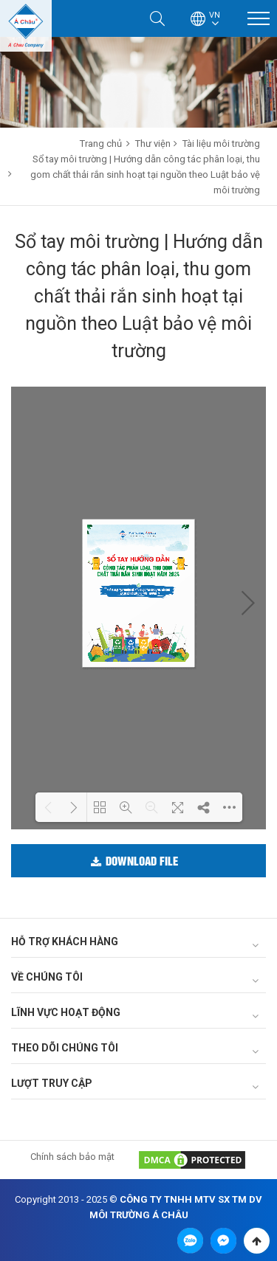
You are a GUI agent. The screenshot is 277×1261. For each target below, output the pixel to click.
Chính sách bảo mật (72, 1156)
